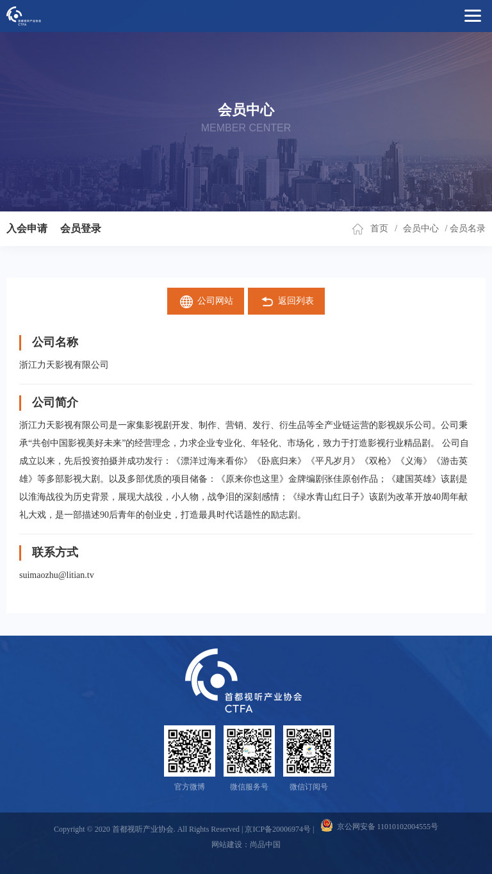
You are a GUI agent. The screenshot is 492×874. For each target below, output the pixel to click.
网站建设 (226, 844)
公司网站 (206, 301)
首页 (379, 228)
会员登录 (80, 228)
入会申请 (26, 228)
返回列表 (286, 301)
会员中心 (421, 228)
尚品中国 (265, 844)
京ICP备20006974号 (278, 829)
